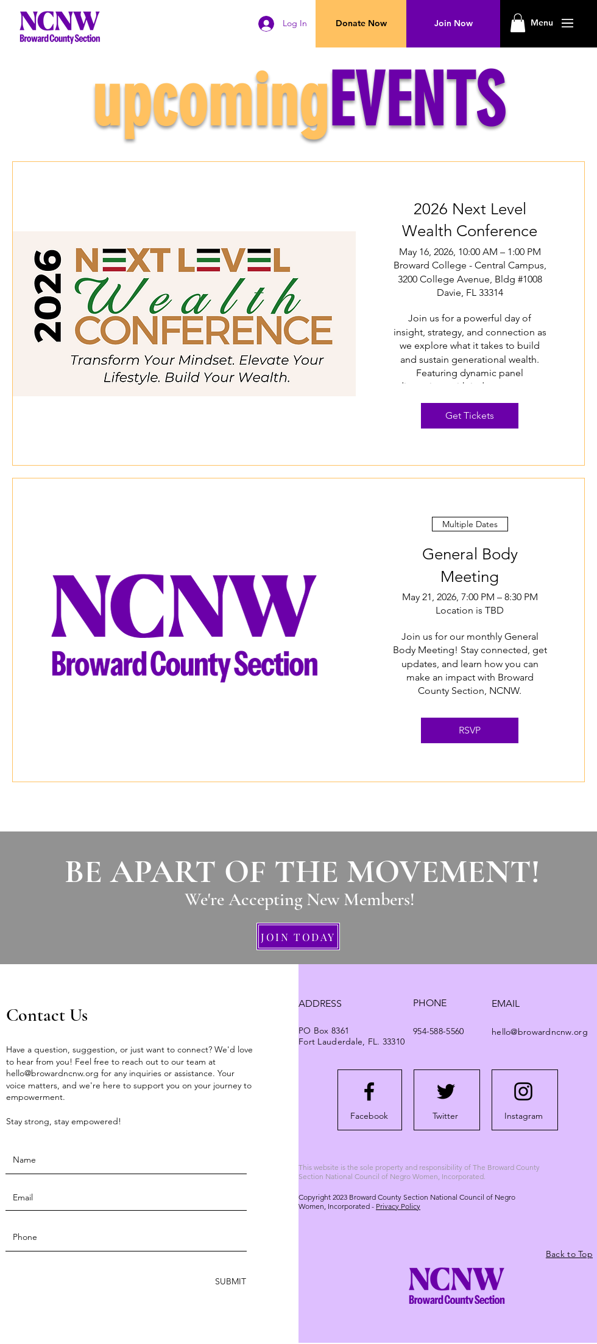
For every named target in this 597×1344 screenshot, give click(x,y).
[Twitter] (445, 1116)
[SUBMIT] (229, 1281)
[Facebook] (369, 1116)
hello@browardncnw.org (52, 1073)
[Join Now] (453, 23)
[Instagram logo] (523, 1091)
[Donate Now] (361, 23)
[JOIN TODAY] (298, 936)
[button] (542, 23)
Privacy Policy (398, 1206)
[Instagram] (523, 1116)
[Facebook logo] (369, 1091)
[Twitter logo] (446, 1091)
